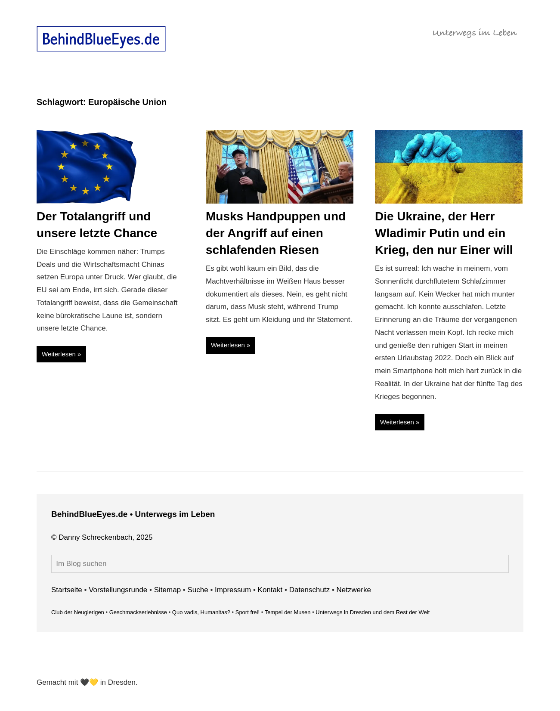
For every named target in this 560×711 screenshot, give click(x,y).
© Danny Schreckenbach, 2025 (102, 537)
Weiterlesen (59, 354)
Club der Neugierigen (77, 612)
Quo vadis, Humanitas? (201, 612)
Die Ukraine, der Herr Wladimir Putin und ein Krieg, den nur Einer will (444, 233)
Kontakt (270, 590)
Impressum (233, 590)
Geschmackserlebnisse (138, 612)
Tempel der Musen (288, 612)
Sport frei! (247, 612)
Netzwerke (354, 590)
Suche (198, 590)
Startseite (66, 590)
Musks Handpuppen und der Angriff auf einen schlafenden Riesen (276, 233)
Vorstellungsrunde (118, 590)
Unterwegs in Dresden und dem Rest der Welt (373, 612)
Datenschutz (309, 590)
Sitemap (167, 590)
